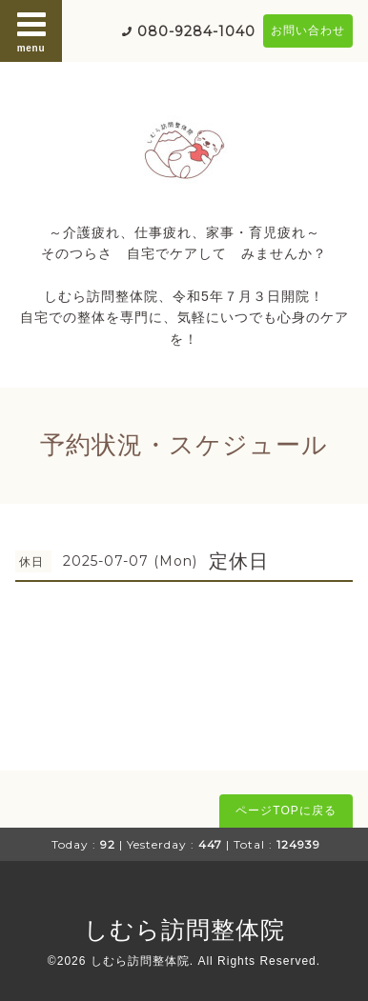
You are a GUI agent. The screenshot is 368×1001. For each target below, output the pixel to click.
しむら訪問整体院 (184, 929)
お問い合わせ (308, 30)
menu (31, 30)
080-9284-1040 (196, 31)
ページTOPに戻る (285, 810)
